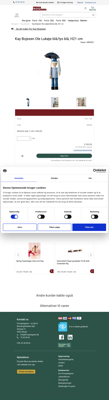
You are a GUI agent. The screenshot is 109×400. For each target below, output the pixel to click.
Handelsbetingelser (66, 359)
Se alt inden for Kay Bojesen (28, 29)
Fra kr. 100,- (37, 20)
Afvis (19, 227)
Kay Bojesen (25, 24)
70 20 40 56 (19, 2)
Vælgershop (73, 20)
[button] (93, 14)
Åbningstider (63, 380)
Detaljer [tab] (54, 178)
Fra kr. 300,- (49, 20)
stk (33, 138)
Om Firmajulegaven (66, 373)
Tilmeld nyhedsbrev (26, 372)
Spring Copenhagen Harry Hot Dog (29, 261)
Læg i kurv (64, 156)
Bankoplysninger (64, 383)
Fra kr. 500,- (61, 20)
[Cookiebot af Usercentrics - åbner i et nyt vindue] (95, 171)
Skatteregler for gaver (66, 386)
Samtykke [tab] (18, 178)
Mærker (80, 3)
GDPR (60, 366)
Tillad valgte (54, 227)
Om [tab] (90, 178)
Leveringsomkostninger (83, 150)
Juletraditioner (64, 377)
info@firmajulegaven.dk (29, 335)
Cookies (61, 363)
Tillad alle (89, 227)
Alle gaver (14, 24)
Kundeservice (90, 3)
